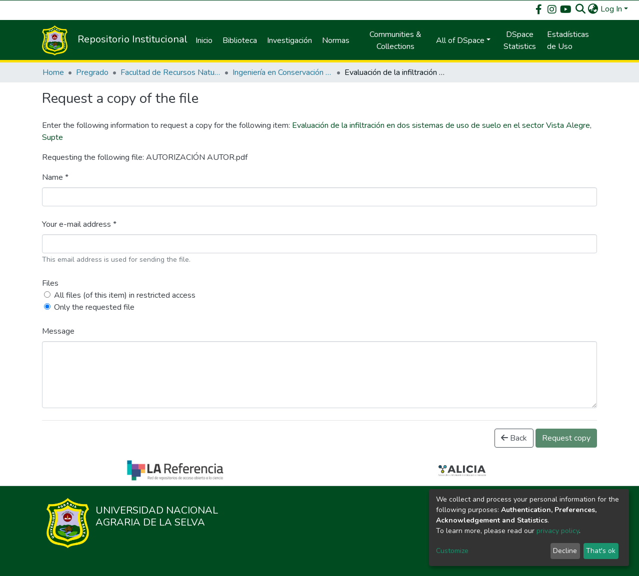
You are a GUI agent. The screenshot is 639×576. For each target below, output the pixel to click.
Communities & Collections (396, 40)
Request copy (566, 438)
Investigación (289, 40)
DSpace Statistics (520, 40)
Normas (336, 40)
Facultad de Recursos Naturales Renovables (170, 72)
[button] (593, 9)
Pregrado (92, 72)
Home (53, 72)
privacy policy (557, 531)
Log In (611, 8)
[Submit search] (580, 9)
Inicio (204, 40)
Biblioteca (239, 40)
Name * (55, 177)
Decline (565, 551)
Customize (452, 551)
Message (58, 331)
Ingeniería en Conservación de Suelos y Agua (282, 72)
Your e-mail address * (79, 224)
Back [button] (514, 438)
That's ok (601, 551)
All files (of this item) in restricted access (125, 295)
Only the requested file (94, 307)
